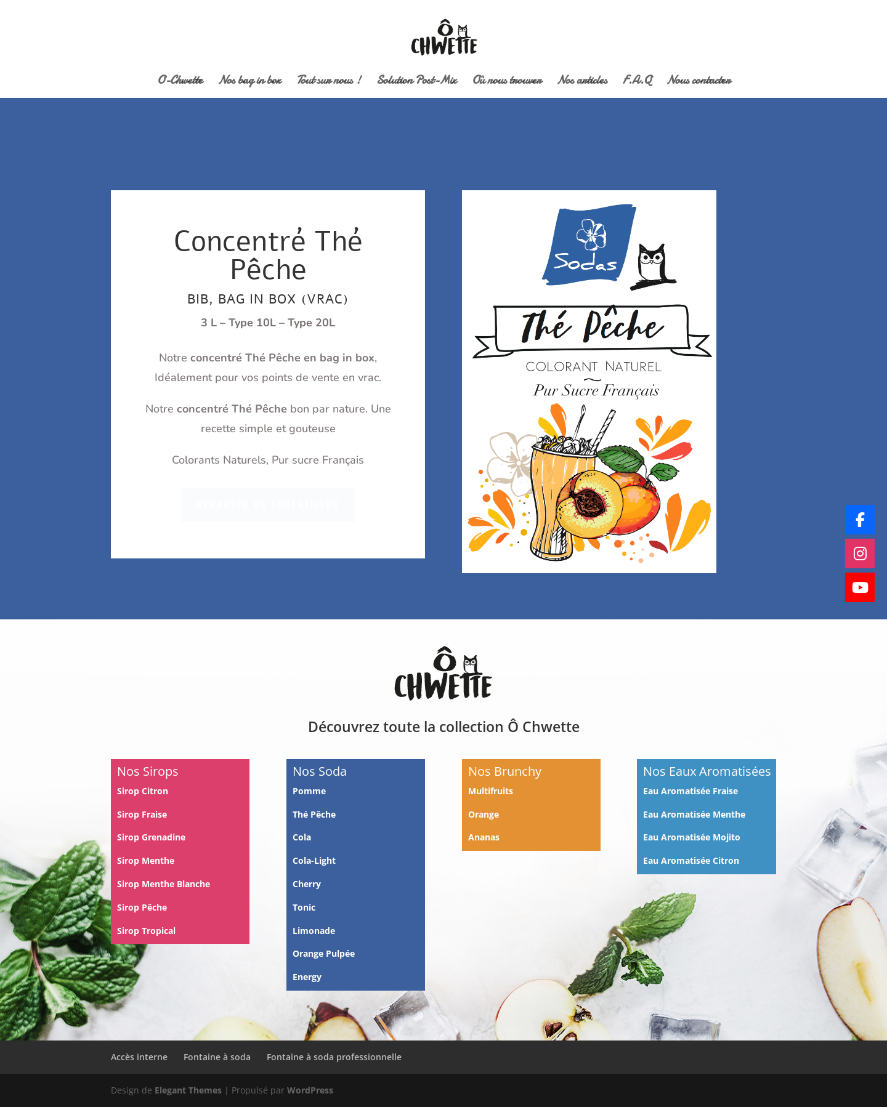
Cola (302, 837)
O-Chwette (180, 82)
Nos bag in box (249, 82)
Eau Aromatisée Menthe (694, 814)
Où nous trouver (506, 82)
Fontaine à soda (217, 1057)
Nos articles (582, 82)
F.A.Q (637, 82)
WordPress (310, 1090)
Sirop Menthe (147, 860)
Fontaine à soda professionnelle (334, 1057)
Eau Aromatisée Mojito (691, 837)
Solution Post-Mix (416, 82)
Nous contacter (698, 82)
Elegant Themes (188, 1090)
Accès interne (139, 1057)
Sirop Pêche (143, 907)
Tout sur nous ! (328, 82)
